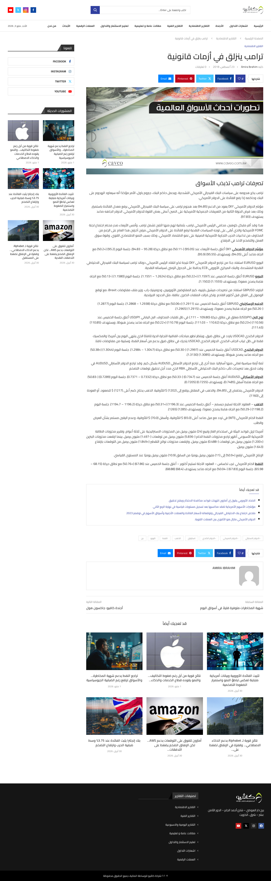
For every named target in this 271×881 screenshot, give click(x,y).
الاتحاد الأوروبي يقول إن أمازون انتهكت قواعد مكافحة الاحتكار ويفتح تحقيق (212, 500)
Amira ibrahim (249, 66)
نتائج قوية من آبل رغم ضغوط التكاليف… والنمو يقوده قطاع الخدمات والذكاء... (174, 678)
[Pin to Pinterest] (185, 79)
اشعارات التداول (238, 25)
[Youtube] (10, 10)
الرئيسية (258, 25)
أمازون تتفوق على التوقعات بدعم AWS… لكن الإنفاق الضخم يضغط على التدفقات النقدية (59, 252)
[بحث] (140, 10)
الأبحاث (66, 25)
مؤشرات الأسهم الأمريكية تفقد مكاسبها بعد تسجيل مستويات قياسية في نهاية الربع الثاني (204, 506)
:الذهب (178, 538)
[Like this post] (239, 79)
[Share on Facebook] (224, 79)
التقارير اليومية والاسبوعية (180, 825)
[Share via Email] (166, 79)
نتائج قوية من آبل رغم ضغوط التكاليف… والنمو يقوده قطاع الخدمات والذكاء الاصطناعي (24, 152)
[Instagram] (26, 10)
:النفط (165, 538)
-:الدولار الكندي (209, 538)
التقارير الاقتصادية (199, 25)
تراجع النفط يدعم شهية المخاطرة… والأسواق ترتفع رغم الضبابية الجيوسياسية (114, 678)
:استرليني (192, 538)
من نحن (51, 25)
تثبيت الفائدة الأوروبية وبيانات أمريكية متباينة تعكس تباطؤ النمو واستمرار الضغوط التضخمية (235, 680)
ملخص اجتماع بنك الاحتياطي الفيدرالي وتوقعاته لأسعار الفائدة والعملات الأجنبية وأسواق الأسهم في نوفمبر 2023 (190, 513)
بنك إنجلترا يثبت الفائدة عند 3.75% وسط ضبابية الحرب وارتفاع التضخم (114, 742)
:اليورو (153, 538)
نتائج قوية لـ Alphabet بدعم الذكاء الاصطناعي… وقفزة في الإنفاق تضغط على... (235, 744)
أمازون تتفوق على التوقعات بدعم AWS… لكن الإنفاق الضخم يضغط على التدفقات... (174, 744)
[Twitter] (18, 10)
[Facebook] (33, 10)
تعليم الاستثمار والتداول (115, 25)
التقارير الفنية (175, 25)
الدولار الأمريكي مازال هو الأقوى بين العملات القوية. (225, 519)
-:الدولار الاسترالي (253, 538)
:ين (142, 538)
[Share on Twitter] (205, 79)
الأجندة (220, 25)
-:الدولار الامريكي (230, 538)
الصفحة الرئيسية (254, 39)
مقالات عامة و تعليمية (148, 25)
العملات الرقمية (85, 25)
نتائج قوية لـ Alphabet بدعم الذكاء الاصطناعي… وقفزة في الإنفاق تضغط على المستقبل (24, 252)
